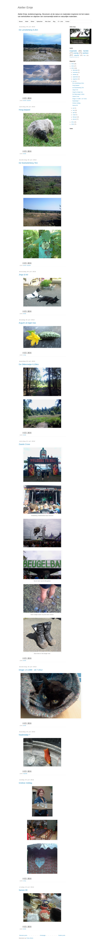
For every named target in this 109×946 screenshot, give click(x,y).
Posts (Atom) (30, 938)
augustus (75, 79)
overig (24, 355)
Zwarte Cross (24, 444)
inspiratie (29, 100)
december (75, 70)
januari (74, 119)
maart (74, 114)
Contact (67, 21)
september (75, 77)
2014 (72, 63)
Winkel (32, 21)
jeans (76, 57)
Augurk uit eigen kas (27, 323)
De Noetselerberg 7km (28, 163)
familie (24, 100)
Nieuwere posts (23, 935)
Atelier (26, 21)
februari (75, 117)
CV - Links (60, 21)
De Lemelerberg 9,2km (28, 30)
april (74, 112)
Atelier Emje (25, 7)
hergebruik (72, 57)
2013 (72, 66)
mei (74, 110)
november (75, 72)
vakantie (76, 55)
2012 (72, 68)
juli (73, 81)
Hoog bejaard (24, 110)
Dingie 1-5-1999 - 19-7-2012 (31, 670)
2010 (72, 124)
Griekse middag (25, 783)
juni (74, 108)
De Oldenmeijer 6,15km (29, 364)
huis (84, 55)
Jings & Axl (23, 275)
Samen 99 (23, 890)
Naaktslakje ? (24, 735)
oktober (75, 74)
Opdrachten (40, 21)
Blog (54, 21)
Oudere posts (61, 935)
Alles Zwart (48, 21)
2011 (72, 122)
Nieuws (21, 21)
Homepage (43, 935)
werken (86, 53)
